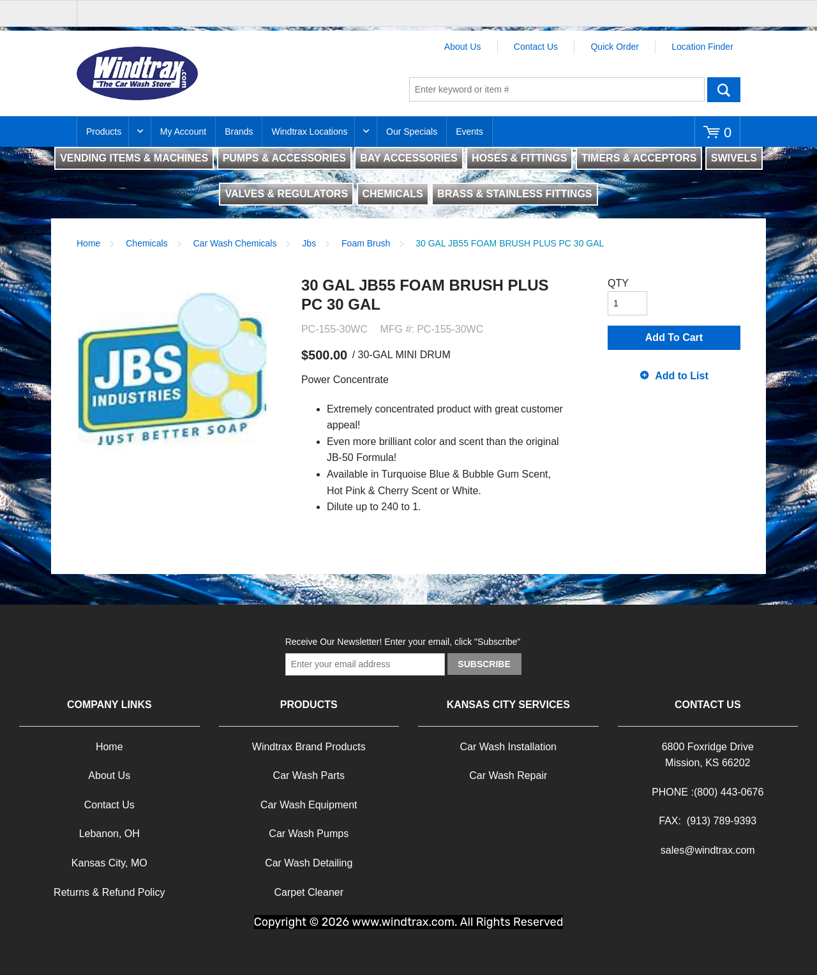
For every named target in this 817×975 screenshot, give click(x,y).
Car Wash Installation (508, 746)
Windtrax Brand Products (309, 746)
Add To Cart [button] (674, 337)
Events (469, 131)
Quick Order (614, 47)
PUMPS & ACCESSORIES (284, 158)
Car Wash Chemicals (235, 243)
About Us (462, 47)
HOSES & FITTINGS (519, 158)
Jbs (309, 243)
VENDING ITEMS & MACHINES (134, 158)
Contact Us (536, 47)
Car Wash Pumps (309, 833)
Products (103, 131)
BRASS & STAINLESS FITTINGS (514, 193)
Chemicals (146, 243)
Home (88, 243)
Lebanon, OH (109, 833)
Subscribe (484, 664)
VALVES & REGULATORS (286, 193)
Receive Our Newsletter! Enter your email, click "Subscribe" (403, 642)
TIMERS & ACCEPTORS (638, 158)
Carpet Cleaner (309, 892)
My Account (183, 131)
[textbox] (557, 89)
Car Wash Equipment (308, 804)
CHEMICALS (393, 193)
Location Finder (702, 47)
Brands (239, 131)
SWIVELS (734, 158)
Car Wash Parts (309, 775)
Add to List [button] (681, 375)
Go (723, 89)
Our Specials (411, 131)
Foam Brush (365, 243)
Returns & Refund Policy (109, 892)
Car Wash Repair (508, 775)
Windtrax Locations (309, 131)
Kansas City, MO (109, 863)
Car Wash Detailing (308, 863)
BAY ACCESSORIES (408, 158)
